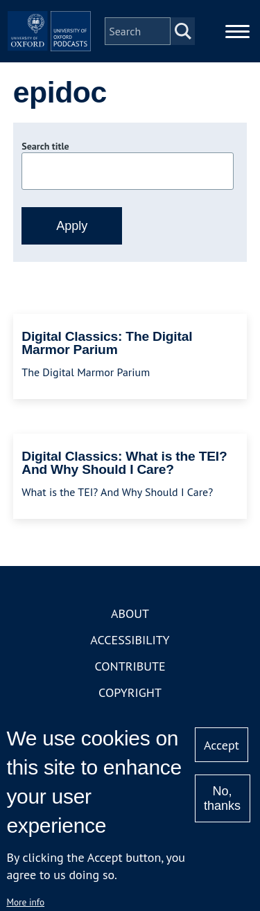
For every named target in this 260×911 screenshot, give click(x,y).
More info (25, 902)
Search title (45, 146)
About (130, 613)
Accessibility (129, 640)
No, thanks (222, 798)
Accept (221, 745)
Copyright (130, 692)
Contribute (129, 666)
